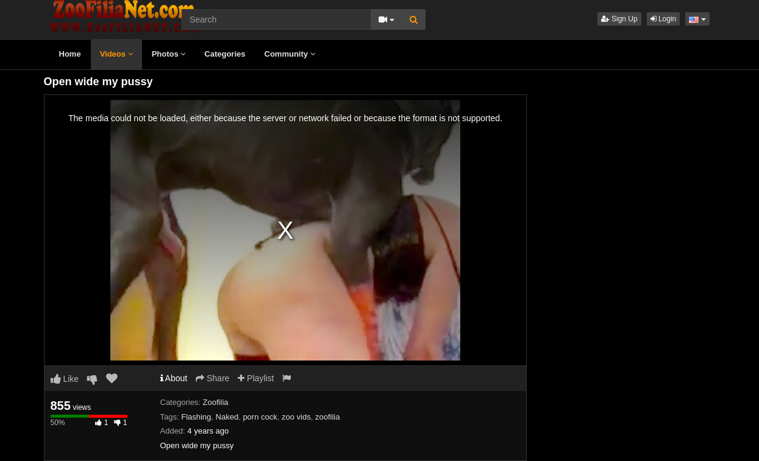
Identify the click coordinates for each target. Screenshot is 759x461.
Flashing (196, 416)
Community (290, 53)
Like (65, 379)
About (174, 378)
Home (70, 53)
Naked (227, 416)
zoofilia (327, 416)
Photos (169, 53)
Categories (224, 53)
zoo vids (296, 416)
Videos (116, 53)
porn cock (260, 416)
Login (663, 19)
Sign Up (619, 19)
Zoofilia (216, 402)
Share (212, 378)
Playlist (256, 378)
